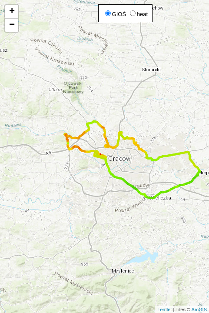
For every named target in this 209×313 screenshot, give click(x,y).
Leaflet (164, 309)
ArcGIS (199, 309)
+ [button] (12, 11)
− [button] (12, 25)
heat (139, 14)
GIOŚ (115, 14)
